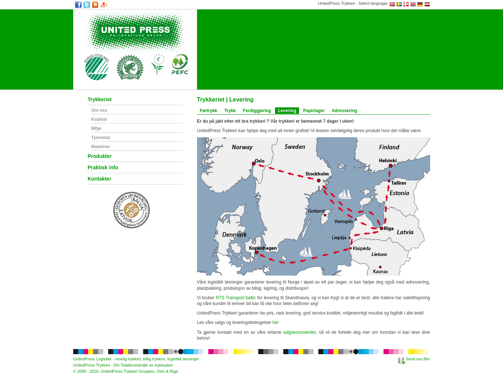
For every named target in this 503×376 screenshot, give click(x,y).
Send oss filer (414, 359)
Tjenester (101, 137)
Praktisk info (103, 167)
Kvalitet (99, 119)
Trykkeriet (100, 99)
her (275, 322)
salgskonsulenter (299, 332)
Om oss (99, 110)
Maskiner (100, 147)
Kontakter (99, 179)
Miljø (96, 128)
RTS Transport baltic (236, 297)
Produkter (100, 156)
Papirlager (314, 110)
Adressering (344, 110)
